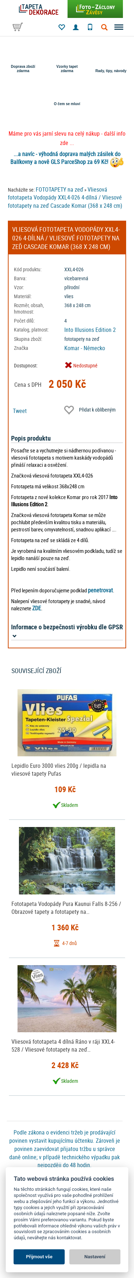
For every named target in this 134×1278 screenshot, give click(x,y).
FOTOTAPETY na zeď (59, 189)
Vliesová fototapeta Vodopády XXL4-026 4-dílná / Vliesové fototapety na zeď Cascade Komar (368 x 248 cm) (65, 197)
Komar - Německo (84, 348)
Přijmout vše (39, 1256)
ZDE (36, 608)
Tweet (20, 411)
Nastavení (94, 1256)
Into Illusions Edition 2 (90, 330)
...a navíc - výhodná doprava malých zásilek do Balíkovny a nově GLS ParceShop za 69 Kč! (65, 158)
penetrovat (100, 590)
